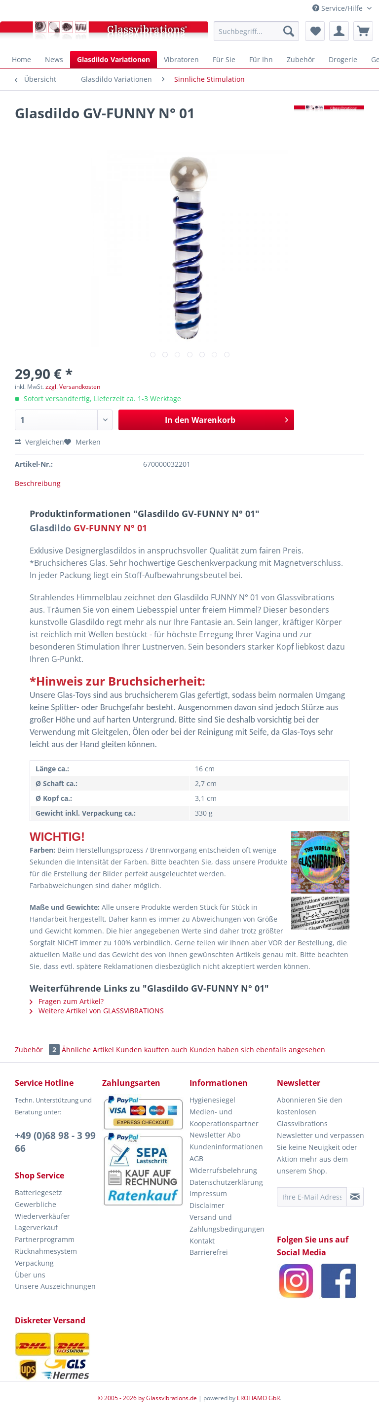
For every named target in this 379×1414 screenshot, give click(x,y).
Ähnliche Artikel (88, 1049)
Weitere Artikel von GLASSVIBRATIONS (97, 1010)
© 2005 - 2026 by (122, 1398)
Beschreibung (38, 483)
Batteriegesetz (38, 1192)
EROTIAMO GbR (258, 1398)
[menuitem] (256, 31)
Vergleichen (39, 442)
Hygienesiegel (212, 1099)
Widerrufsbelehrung (223, 1170)
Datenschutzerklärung (226, 1182)
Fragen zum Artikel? (67, 1001)
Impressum (208, 1193)
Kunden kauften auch (152, 1049)
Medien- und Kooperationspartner (224, 1117)
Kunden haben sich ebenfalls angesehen (257, 1049)
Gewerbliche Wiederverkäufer (42, 1210)
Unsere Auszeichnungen (55, 1286)
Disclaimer (207, 1205)
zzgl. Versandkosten (72, 386)
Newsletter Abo (215, 1134)
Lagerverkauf (36, 1227)
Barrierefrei (209, 1252)
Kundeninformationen (226, 1146)
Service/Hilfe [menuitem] (338, 8)
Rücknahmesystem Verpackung (46, 1257)
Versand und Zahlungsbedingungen (227, 1223)
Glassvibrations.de (171, 1398)
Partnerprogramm (45, 1239)
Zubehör (38, 1049)
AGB (196, 1158)
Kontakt (202, 1240)
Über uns (30, 1274)
